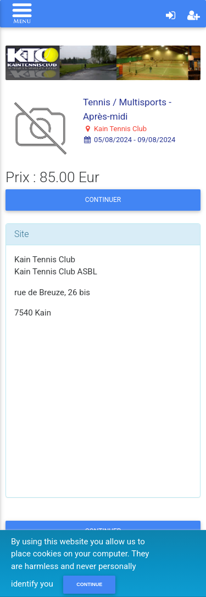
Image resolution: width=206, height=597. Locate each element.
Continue (89, 584)
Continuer (103, 200)
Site (21, 234)
